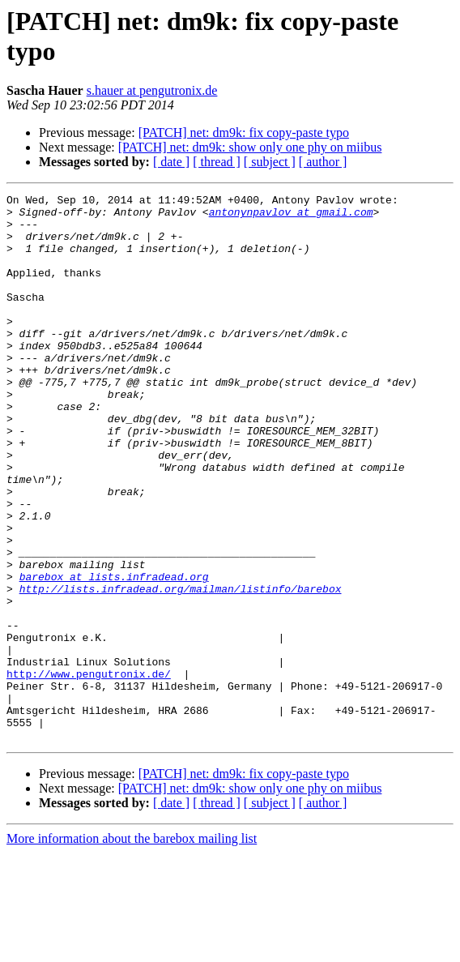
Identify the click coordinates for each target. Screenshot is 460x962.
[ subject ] (270, 162)
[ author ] (323, 162)
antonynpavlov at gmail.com (291, 216)
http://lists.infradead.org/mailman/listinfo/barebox (180, 668)
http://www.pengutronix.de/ (88, 770)
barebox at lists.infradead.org (114, 654)
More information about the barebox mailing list (131, 948)
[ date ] (171, 162)
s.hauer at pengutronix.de (152, 90)
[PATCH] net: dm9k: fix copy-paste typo (243, 132)
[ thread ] (217, 162)
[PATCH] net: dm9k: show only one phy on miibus (250, 147)
